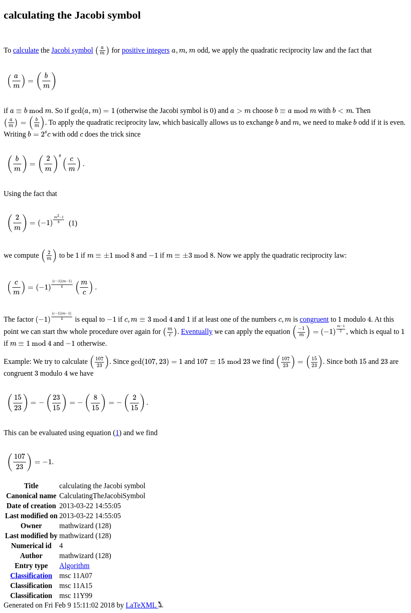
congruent (314, 319)
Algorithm (74, 565)
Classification (31, 575)
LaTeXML (144, 605)
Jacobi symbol (72, 50)
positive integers (145, 50)
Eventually (197, 331)
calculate (26, 50)
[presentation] (102, 51)
